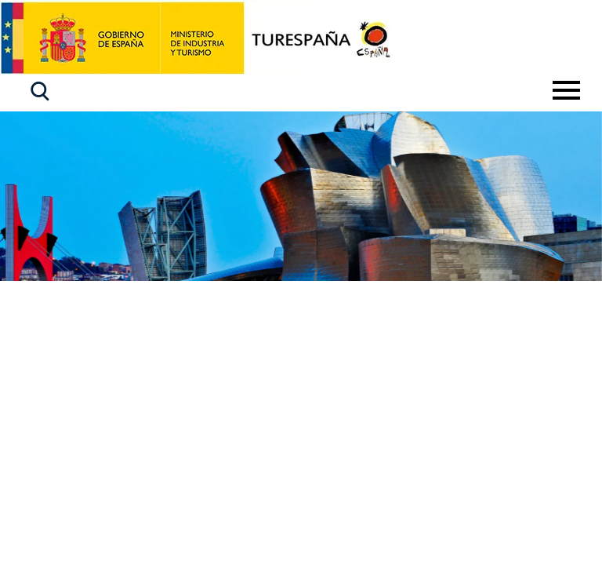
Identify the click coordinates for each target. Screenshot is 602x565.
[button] (40, 91)
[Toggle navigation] (566, 90)
